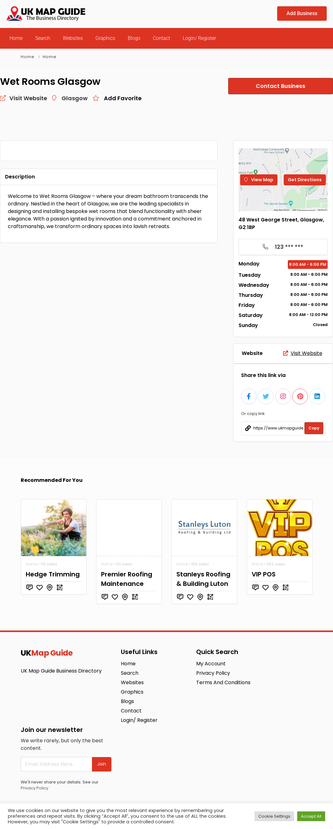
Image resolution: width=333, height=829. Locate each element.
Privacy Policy (34, 788)
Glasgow (75, 98)
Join (101, 764)
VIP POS (264, 574)
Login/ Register (199, 38)
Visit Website (302, 353)
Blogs (134, 38)
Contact (161, 38)
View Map (258, 180)
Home (16, 38)
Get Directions (305, 180)
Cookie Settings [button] (274, 816)
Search (42, 38)
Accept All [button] (311, 816)
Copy (314, 428)
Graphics (105, 38)
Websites (73, 38)
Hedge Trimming (53, 574)
